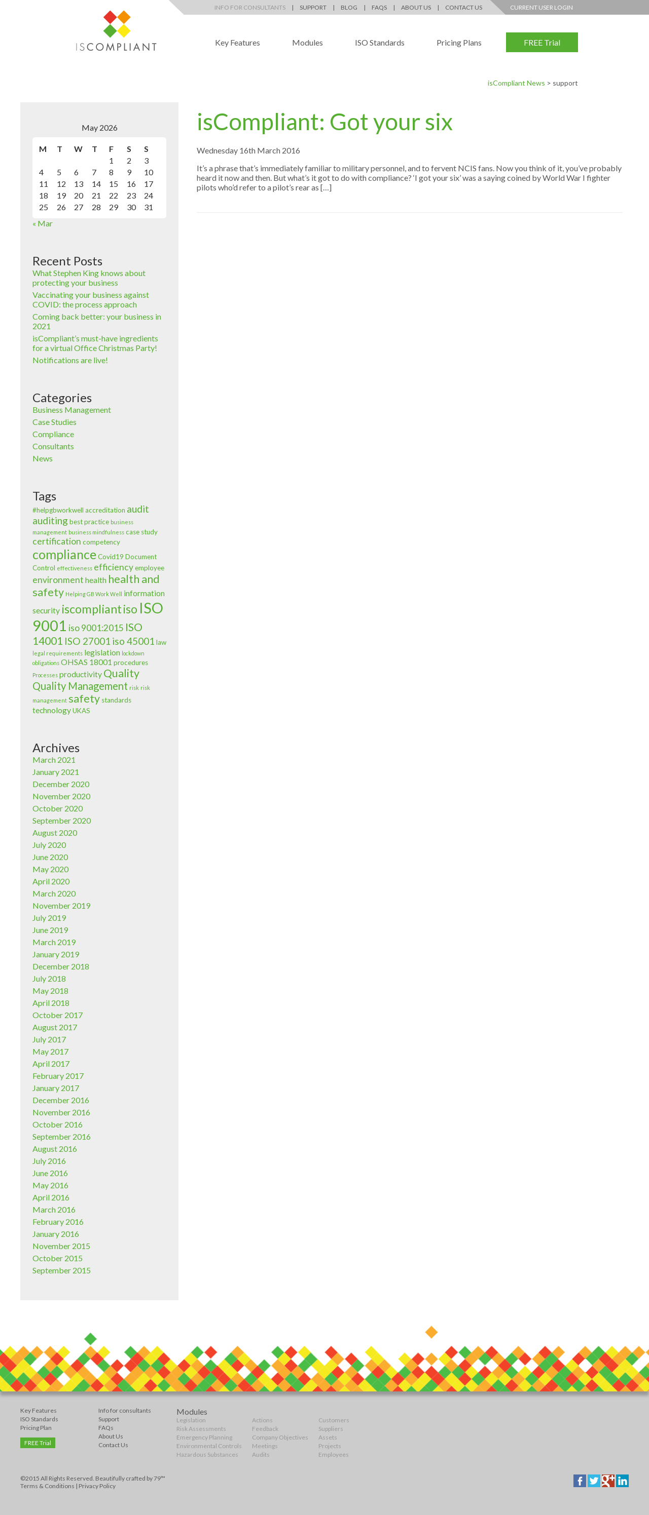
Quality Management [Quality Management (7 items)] (80, 686)
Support (313, 7)
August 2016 (54, 1148)
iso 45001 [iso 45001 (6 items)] (133, 641)
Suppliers (330, 1428)
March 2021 (54, 759)
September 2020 (61, 820)
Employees (333, 1454)
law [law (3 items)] (161, 642)
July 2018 (49, 978)
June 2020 (50, 857)
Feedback (265, 1428)
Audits (261, 1454)
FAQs (379, 7)
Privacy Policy (97, 1486)
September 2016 (61, 1136)
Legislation (191, 1420)
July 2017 (49, 1039)
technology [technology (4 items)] (51, 710)
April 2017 (50, 1063)
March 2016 (54, 1209)
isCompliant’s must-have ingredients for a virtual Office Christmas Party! (95, 343)
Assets (327, 1437)
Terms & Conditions (47, 1486)
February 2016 (58, 1221)
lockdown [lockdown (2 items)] (133, 653)
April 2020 (50, 881)
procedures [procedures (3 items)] (131, 662)
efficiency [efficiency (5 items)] (113, 567)
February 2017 (58, 1075)
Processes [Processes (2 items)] (45, 675)
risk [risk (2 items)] (134, 687)
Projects (329, 1446)
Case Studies (54, 421)
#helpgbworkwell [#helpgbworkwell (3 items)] (58, 510)
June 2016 (50, 1173)
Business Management (71, 409)
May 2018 (50, 990)
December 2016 (60, 1100)
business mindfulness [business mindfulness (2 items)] (96, 532)
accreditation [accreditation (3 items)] (105, 510)
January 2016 (55, 1233)
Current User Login (541, 7)
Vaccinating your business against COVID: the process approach (90, 299)
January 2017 (55, 1088)
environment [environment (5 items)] (58, 579)
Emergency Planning (204, 1437)
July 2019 (49, 917)
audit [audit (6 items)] (138, 509)
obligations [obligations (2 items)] (45, 662)
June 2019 (50, 930)
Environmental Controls (209, 1446)
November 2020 (61, 796)
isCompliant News (516, 83)
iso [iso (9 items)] (130, 609)
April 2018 (50, 1002)
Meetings (265, 1446)
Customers (333, 1420)
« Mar (42, 223)
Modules (307, 42)
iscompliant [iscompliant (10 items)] (91, 609)
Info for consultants (124, 1410)
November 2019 (61, 905)
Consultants (53, 446)
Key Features (237, 42)
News (42, 458)
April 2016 (50, 1197)
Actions (262, 1420)
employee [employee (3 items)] (149, 568)
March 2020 (54, 893)
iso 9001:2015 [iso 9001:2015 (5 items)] (96, 628)
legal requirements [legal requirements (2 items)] (57, 653)
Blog (349, 7)
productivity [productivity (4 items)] (80, 674)
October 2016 (57, 1124)
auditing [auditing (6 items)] (50, 520)
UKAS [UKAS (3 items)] (81, 711)
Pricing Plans (459, 42)
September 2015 (61, 1270)
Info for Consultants (249, 7)
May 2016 (50, 1185)
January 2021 (55, 771)
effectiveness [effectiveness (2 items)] (74, 568)
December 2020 (60, 784)
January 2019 (55, 954)
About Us (416, 7)
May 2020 (50, 869)
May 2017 (50, 1051)
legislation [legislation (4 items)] (102, 652)
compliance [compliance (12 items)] (64, 554)
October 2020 (57, 808)
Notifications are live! (70, 360)
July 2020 (49, 844)
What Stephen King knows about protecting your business (89, 277)
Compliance (53, 434)
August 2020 (54, 832)
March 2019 (54, 942)
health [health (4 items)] (95, 580)
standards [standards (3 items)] (116, 700)
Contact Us (463, 7)
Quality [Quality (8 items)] (121, 673)
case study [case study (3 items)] (142, 532)
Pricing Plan (36, 1427)
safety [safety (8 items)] (84, 698)
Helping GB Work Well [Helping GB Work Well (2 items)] (93, 594)
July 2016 (49, 1161)
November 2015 (61, 1246)
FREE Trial (542, 42)
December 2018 (60, 966)
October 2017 (57, 1015)
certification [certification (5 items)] (56, 541)
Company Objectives (280, 1437)
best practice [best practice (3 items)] (89, 522)
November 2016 (61, 1112)
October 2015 (57, 1258)
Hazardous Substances (207, 1454)
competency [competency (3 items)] (101, 542)
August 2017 (54, 1027)
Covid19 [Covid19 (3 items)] (111, 557)
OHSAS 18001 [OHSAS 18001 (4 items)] (86, 662)
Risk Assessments (201, 1428)
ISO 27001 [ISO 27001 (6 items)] (87, 641)
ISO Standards (380, 42)
